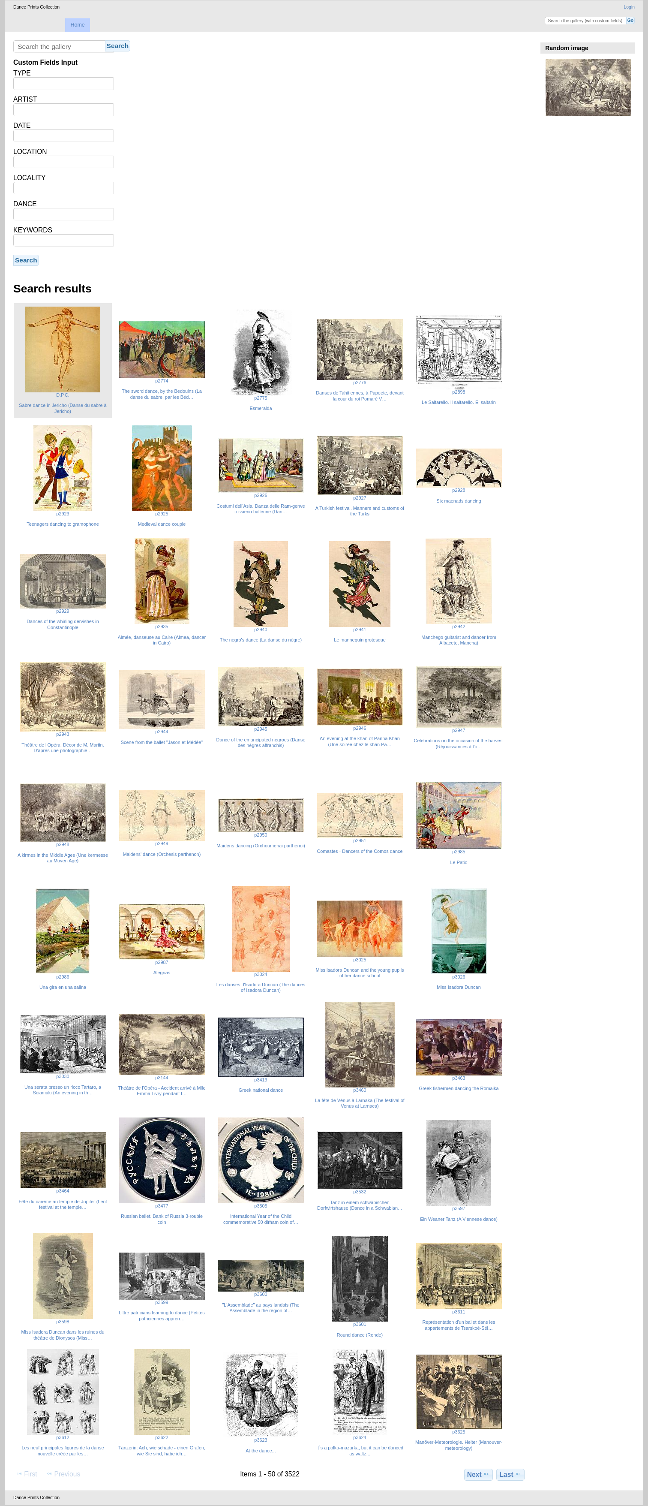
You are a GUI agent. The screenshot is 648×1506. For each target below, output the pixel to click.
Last (511, 1474)
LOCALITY (29, 177)
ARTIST (25, 99)
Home (77, 25)
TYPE (22, 73)
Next (478, 1474)
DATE (21, 125)
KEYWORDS (32, 230)
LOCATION (30, 151)
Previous (63, 1474)
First (26, 1474)
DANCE (25, 204)
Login (629, 7)
